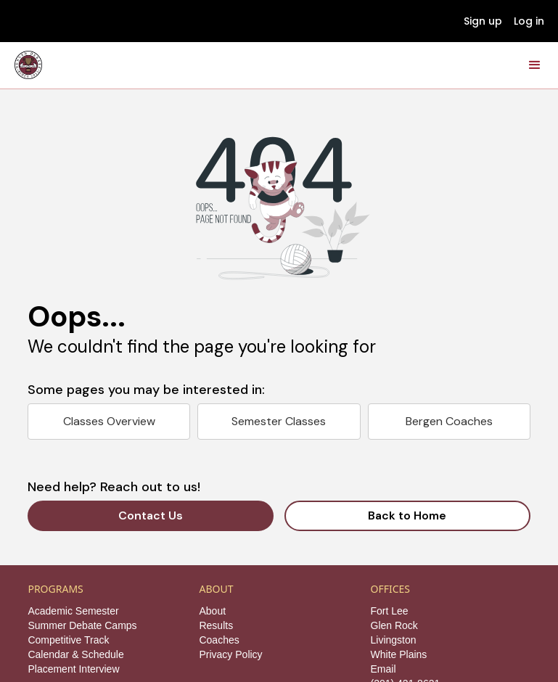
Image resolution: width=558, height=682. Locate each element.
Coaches (219, 640)
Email (383, 669)
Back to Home (407, 515)
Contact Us (150, 515)
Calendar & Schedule (75, 654)
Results (216, 625)
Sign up (483, 21)
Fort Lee (390, 611)
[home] (28, 64)
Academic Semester (73, 611)
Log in (529, 21)
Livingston (394, 640)
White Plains (399, 654)
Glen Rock (394, 625)
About (212, 611)
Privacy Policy (230, 654)
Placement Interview (73, 669)
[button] (535, 65)
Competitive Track (68, 640)
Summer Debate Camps (82, 625)
